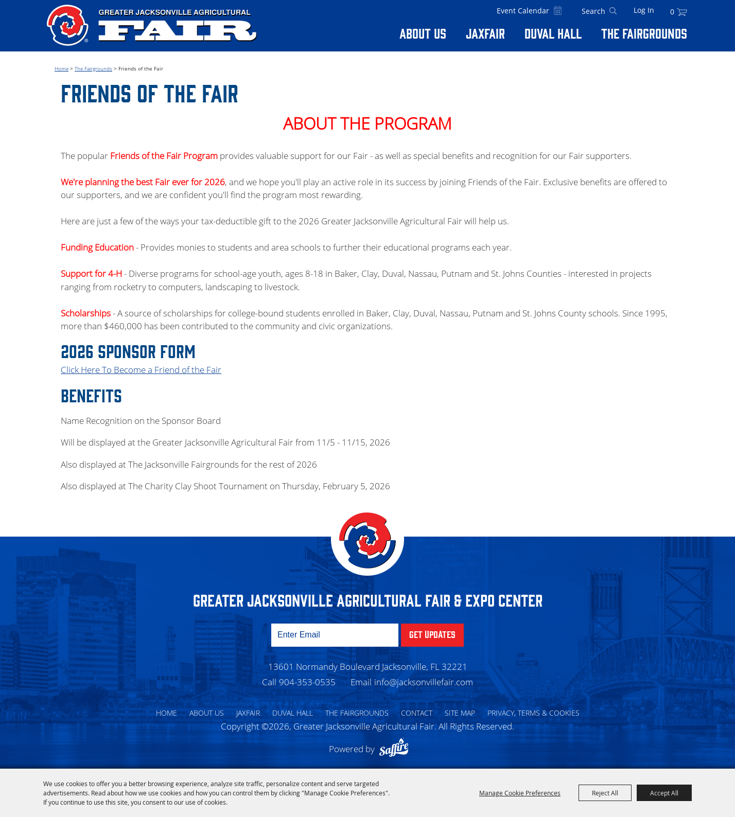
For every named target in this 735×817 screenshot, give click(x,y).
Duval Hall (553, 33)
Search (613, 11)
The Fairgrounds (644, 33)
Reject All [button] (605, 793)
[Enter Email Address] (334, 635)
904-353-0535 (307, 682)
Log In (644, 10)
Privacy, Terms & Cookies (533, 713)
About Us (422, 33)
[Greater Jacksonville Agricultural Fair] (152, 25)
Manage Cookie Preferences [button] (520, 793)
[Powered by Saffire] (396, 749)
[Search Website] (593, 11)
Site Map (460, 713)
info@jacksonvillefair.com (423, 682)
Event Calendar (523, 10)
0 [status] (672, 11)
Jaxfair (485, 33)
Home (61, 68)
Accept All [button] (664, 793)
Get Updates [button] (432, 634)
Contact (416, 713)
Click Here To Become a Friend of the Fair (141, 370)
